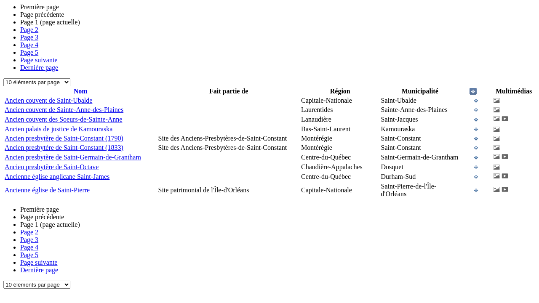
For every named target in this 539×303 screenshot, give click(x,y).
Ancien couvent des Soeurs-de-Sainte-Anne (63, 119)
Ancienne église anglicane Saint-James (57, 176)
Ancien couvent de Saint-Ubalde (48, 100)
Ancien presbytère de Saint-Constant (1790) (64, 138)
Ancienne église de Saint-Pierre (47, 190)
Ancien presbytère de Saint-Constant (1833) (64, 147)
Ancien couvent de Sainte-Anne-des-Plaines (64, 109)
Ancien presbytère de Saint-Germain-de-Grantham (73, 157)
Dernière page (39, 67)
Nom (81, 91)
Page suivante (38, 60)
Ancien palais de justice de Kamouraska (58, 129)
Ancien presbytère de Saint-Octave (52, 166)
